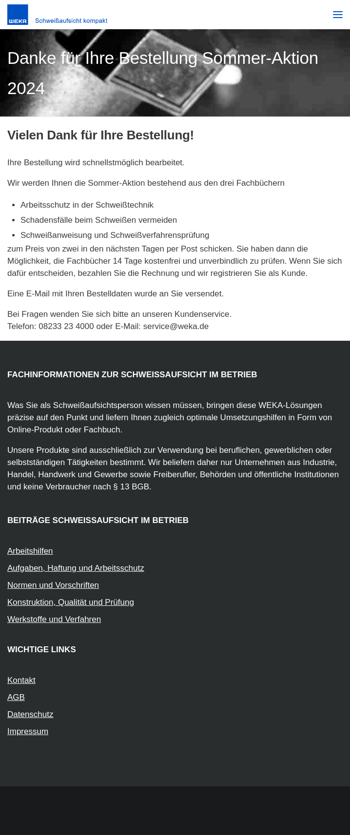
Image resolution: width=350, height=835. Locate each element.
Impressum (27, 731)
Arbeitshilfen (30, 551)
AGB (16, 697)
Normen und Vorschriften (53, 585)
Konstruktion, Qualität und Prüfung (70, 602)
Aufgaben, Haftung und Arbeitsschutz (75, 568)
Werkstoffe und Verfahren (54, 619)
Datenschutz (30, 714)
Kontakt (21, 680)
